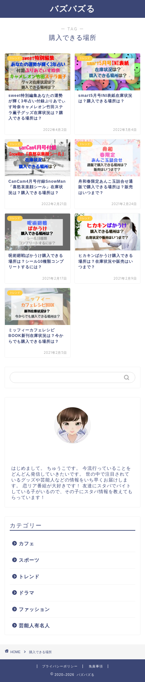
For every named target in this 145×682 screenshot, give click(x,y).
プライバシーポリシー (60, 666)
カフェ (26, 543)
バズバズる (72, 8)
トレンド (29, 576)
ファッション (34, 609)
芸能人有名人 (34, 625)
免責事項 (96, 666)
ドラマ (26, 592)
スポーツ (29, 560)
